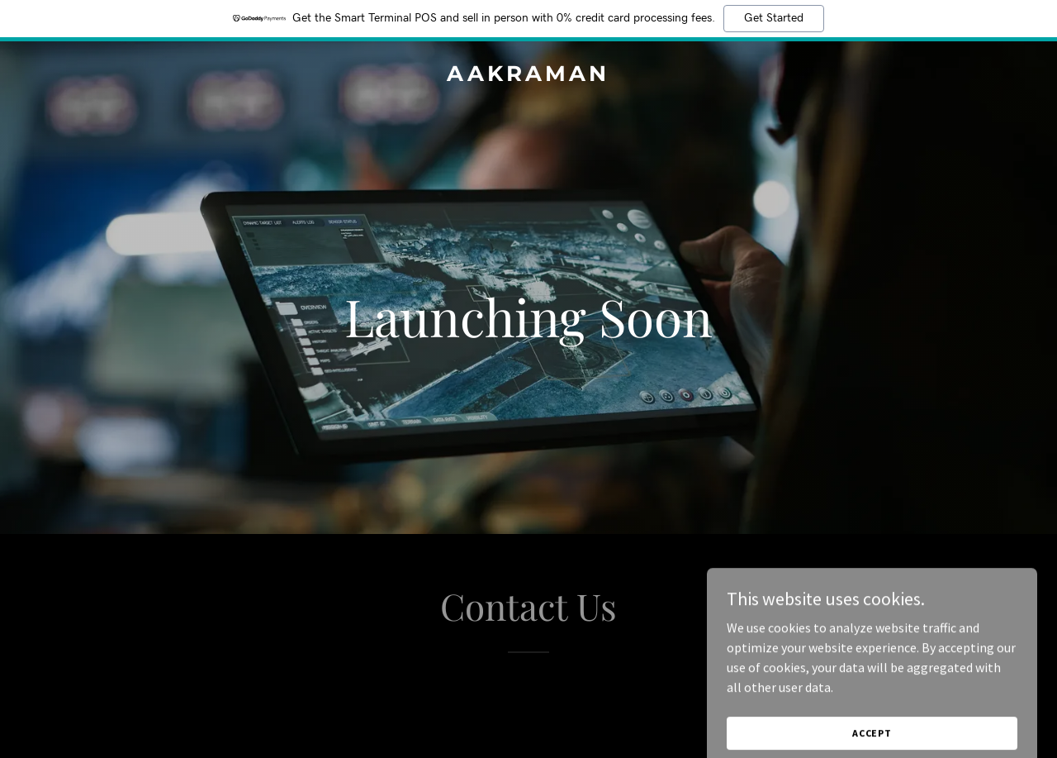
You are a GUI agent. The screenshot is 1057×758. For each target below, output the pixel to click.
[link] (529, 76)
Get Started (773, 18)
